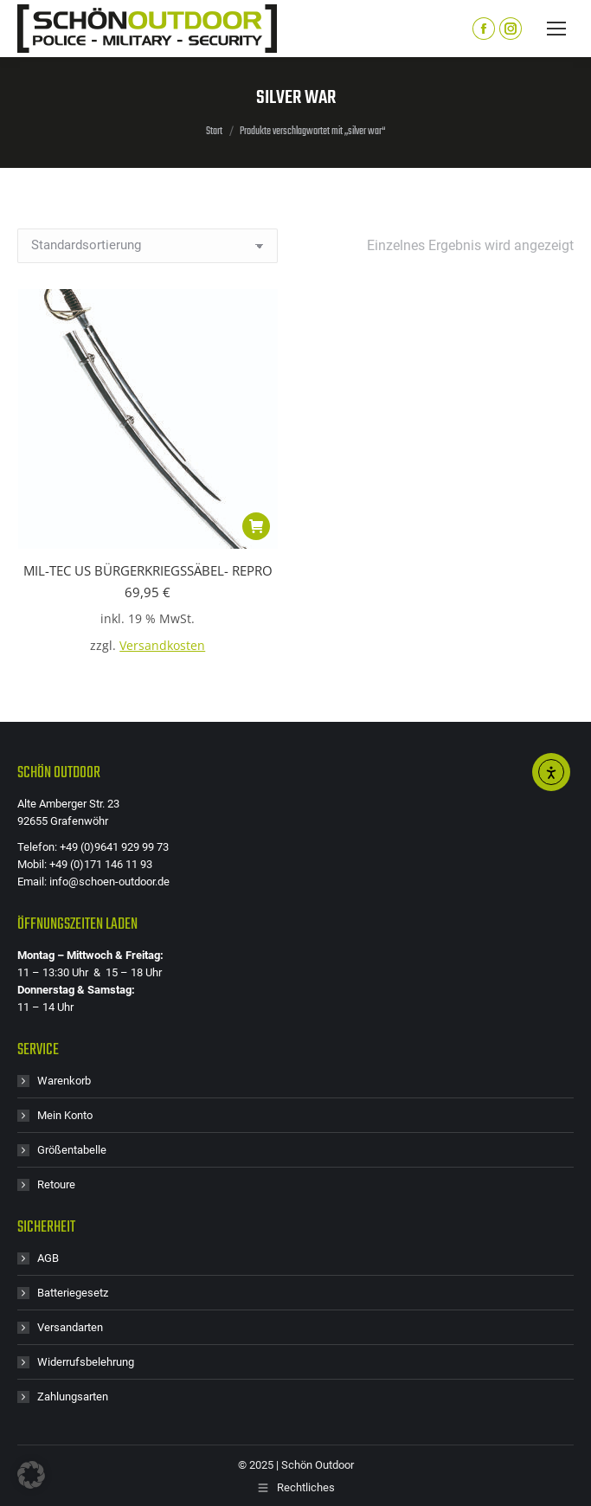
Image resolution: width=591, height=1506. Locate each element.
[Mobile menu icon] (556, 28)
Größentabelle (71, 1149)
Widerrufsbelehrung (85, 1361)
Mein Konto (65, 1115)
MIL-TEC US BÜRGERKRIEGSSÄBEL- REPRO (148, 570)
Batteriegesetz (72, 1292)
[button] (256, 526)
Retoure (56, 1184)
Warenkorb (64, 1080)
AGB (48, 1258)
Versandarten (70, 1327)
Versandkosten (162, 645)
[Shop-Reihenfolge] (147, 245)
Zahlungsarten (72, 1396)
